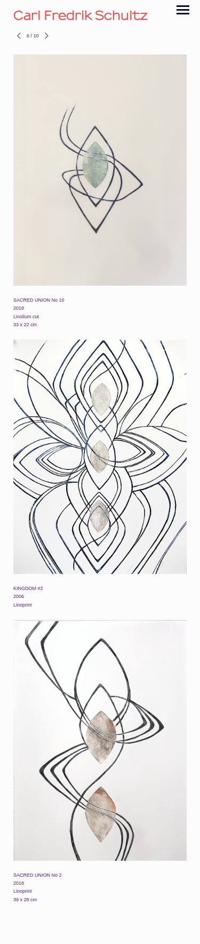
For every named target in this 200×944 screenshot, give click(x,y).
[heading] (100, 15)
